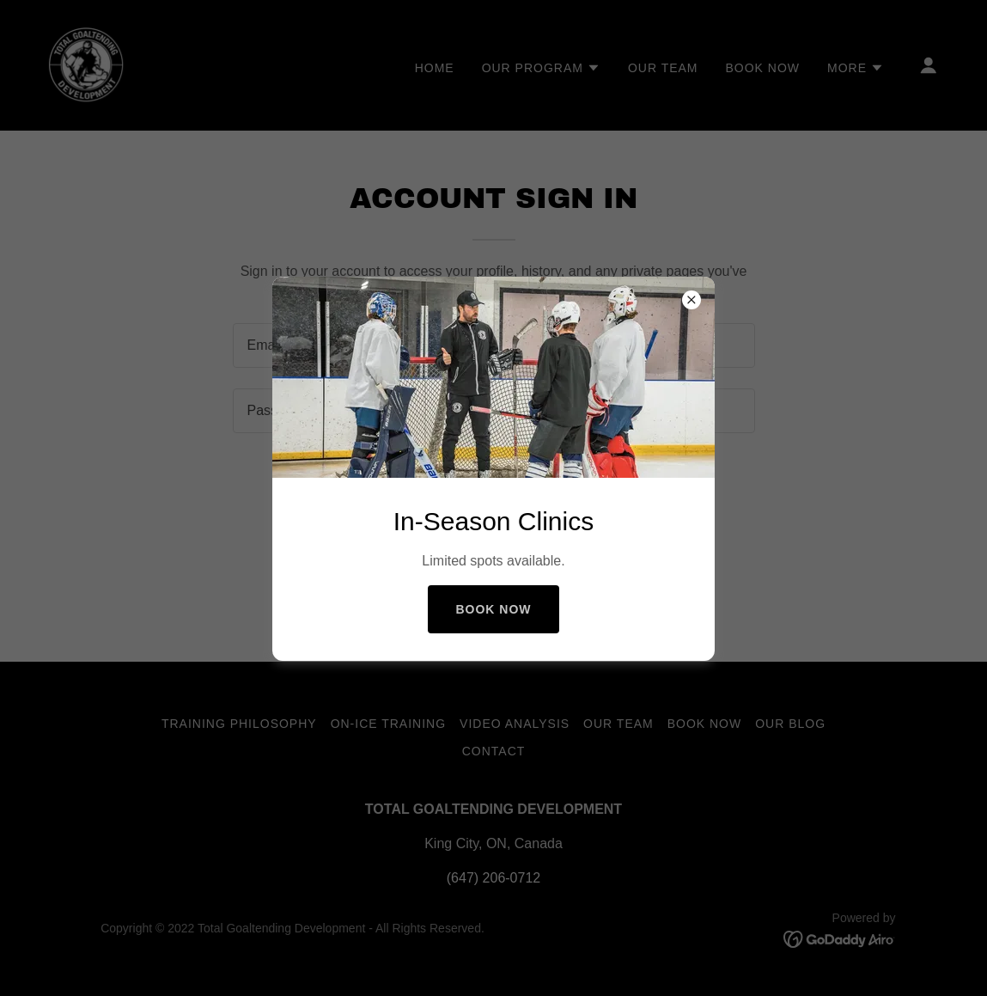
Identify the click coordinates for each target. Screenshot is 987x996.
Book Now (493, 609)
